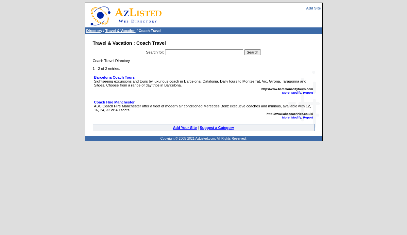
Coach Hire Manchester (114, 102)
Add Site (313, 8)
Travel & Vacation (120, 31)
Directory (94, 31)
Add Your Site (185, 128)
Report (308, 92)
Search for (154, 52)
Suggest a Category (217, 128)
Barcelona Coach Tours (114, 77)
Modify (296, 92)
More (286, 92)
